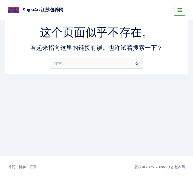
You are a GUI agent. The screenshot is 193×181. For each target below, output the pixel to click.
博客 (22, 167)
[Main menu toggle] (179, 10)
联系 (33, 167)
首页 (11, 167)
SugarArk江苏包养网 (43, 10)
